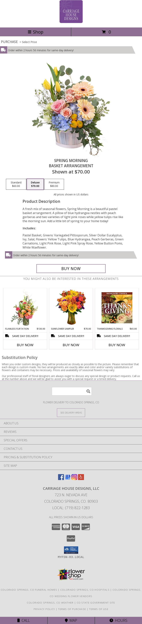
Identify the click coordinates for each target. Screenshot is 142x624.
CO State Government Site (96, 602)
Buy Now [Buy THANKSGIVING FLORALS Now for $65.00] (117, 345)
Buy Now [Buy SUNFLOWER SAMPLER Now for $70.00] (71, 345)
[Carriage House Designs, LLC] (71, 22)
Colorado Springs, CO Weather (50, 602)
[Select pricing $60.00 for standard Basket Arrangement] (16, 184)
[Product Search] (72, 391)
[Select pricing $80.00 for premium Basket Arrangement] (54, 184)
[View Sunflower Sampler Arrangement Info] (71, 307)
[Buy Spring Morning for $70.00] (71, 268)
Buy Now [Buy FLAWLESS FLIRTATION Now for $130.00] (25, 345)
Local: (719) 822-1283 (71, 507)
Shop (35, 32)
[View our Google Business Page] (68, 479)
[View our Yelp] (81, 479)
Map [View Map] (71, 620)
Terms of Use (98, 609)
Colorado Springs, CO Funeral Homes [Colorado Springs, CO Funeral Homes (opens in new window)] (29, 589)
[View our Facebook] (61, 479)
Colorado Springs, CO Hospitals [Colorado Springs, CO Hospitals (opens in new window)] (84, 589)
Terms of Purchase (72, 609)
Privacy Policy (44, 609)
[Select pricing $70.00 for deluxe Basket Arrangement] (35, 184)
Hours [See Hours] (118, 620)
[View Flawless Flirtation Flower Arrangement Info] (25, 307)
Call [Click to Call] (23, 620)
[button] (71, 550)
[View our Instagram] (74, 479)
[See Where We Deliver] (71, 412)
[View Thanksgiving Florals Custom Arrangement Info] (117, 307)
